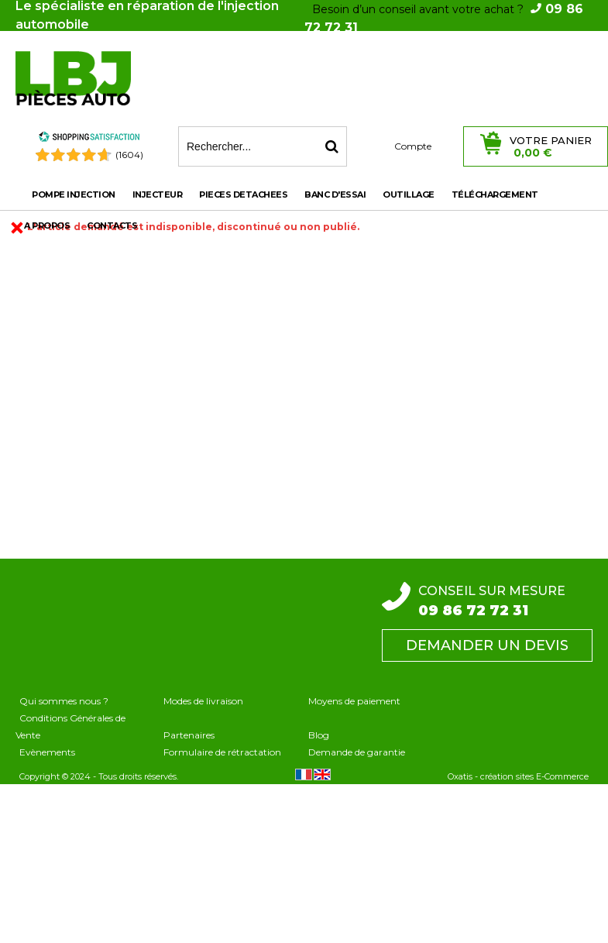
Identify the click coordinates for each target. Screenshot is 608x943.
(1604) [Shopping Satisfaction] (129, 154)
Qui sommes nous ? (63, 701)
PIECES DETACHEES (243, 194)
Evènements (47, 752)
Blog (318, 735)
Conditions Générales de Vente (70, 726)
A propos (47, 225)
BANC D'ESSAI (335, 194)
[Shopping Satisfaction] (89, 139)
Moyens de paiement (354, 701)
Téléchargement (495, 194)
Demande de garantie (356, 752)
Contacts (112, 225)
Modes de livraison (203, 701)
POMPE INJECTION (73, 194)
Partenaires (189, 735)
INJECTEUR (157, 194)
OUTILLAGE (409, 194)
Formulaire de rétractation (222, 752)
